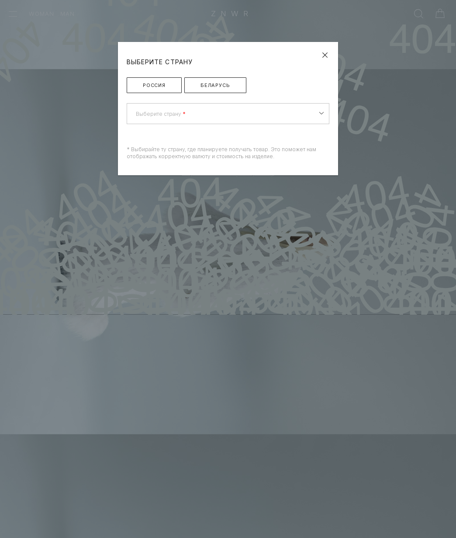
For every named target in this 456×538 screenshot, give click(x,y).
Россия (154, 85)
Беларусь (215, 85)
